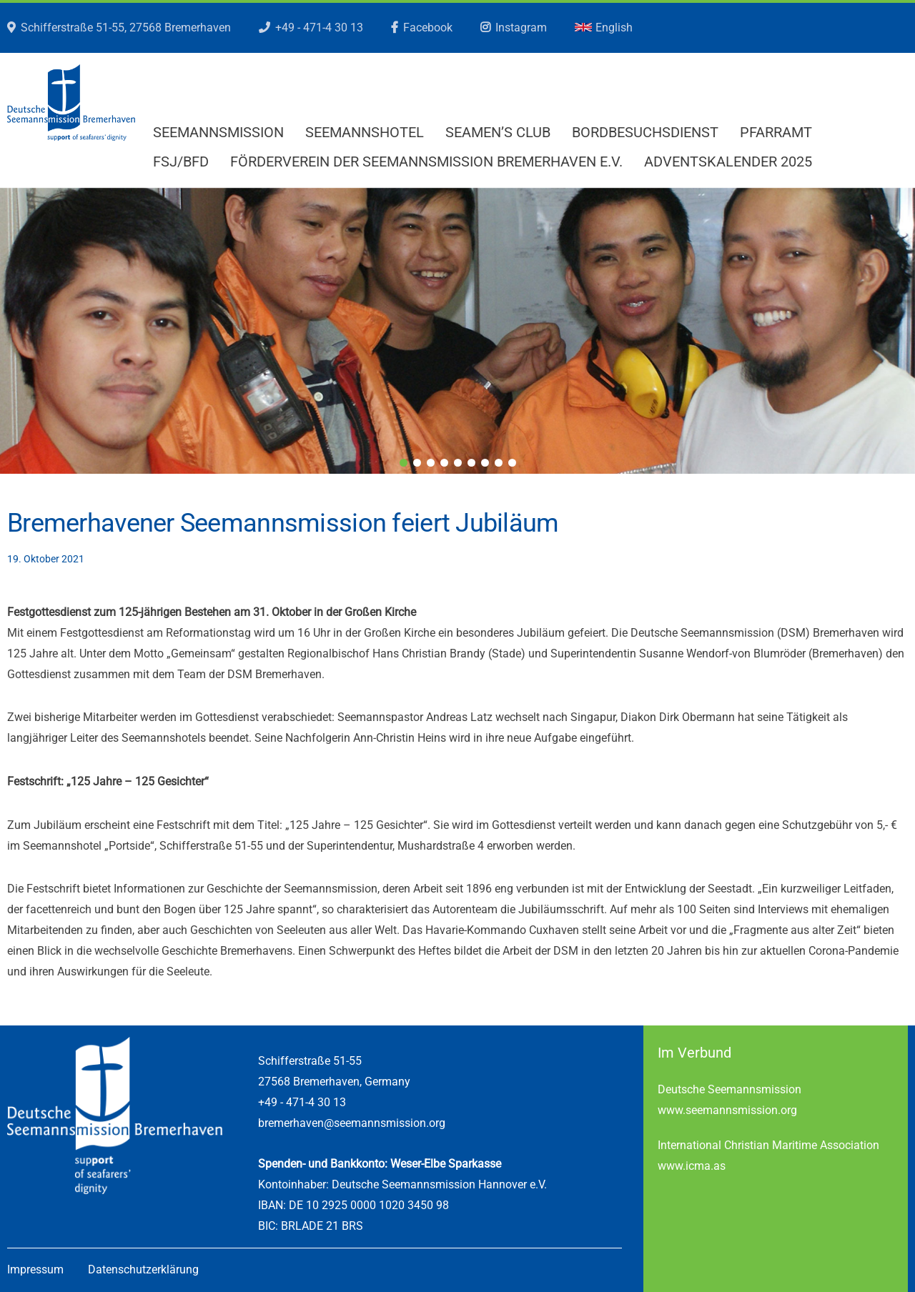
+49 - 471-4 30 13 (319, 27)
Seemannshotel (364, 132)
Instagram (521, 27)
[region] (457, 331)
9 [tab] (512, 463)
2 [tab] (417, 463)
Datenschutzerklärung (143, 1269)
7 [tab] (485, 463)
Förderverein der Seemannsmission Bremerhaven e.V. (426, 161)
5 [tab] (458, 463)
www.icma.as (692, 1166)
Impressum (35, 1269)
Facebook (427, 27)
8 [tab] (499, 463)
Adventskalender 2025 (728, 161)
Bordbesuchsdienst (645, 132)
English (604, 27)
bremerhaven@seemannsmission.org (351, 1123)
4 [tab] (444, 463)
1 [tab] (403, 463)
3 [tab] (431, 463)
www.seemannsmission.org (727, 1110)
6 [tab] (471, 463)
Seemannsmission (218, 132)
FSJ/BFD (181, 161)
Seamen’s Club (497, 132)
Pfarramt (776, 132)
